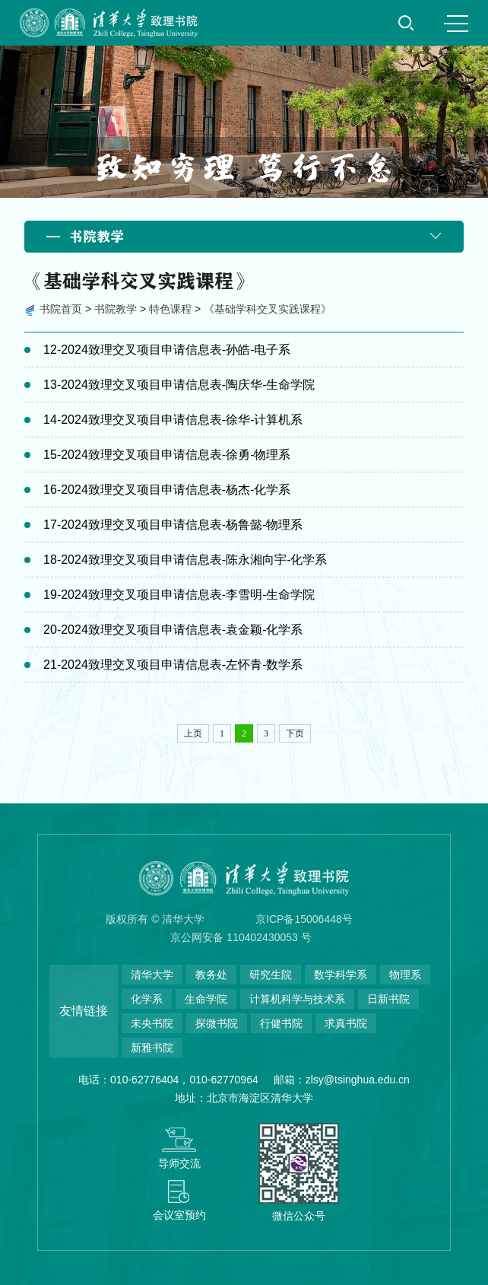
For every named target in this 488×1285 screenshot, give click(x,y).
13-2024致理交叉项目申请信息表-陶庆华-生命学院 (179, 384)
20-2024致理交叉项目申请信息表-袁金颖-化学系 (173, 629)
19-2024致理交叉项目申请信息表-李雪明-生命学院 (179, 594)
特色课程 (170, 309)
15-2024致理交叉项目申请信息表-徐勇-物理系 (166, 454)
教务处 (211, 975)
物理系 (405, 975)
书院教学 (115, 309)
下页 (295, 733)
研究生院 (270, 975)
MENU (456, 23)
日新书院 (388, 999)
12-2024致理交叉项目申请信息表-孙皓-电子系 (166, 349)
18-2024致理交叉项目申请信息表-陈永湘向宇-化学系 (185, 559)
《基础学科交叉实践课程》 (267, 309)
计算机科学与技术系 (297, 999)
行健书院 (281, 1023)
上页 (193, 733)
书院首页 (61, 309)
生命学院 (206, 999)
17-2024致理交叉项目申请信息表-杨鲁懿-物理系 (173, 524)
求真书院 (346, 1023)
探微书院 (216, 1023)
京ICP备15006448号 (304, 919)
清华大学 (152, 975)
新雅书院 (152, 1048)
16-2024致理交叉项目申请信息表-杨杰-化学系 (166, 489)
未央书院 (152, 1023)
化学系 (147, 999)
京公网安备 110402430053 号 (240, 937)
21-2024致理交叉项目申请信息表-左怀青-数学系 (173, 664)
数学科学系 (340, 975)
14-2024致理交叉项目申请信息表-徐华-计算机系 (173, 419)
